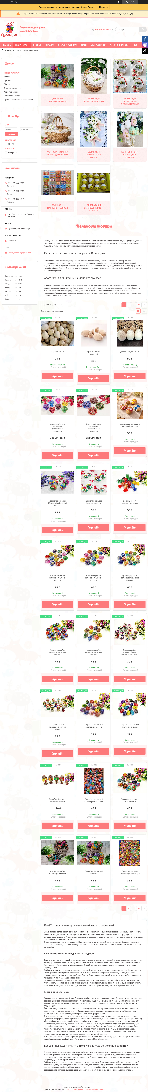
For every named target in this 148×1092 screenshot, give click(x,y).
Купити (57, 376)
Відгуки (7, 84)
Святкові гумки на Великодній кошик (57, 153)
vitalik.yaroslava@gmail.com (19, 253)
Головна (7, 45)
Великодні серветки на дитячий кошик (130, 101)
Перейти (103, 7)
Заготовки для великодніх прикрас (129, 155)
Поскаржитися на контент (73, 1089)
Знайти (11, 134)
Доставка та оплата (67, 45)
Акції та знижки (98, 45)
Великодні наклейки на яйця (57, 206)
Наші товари (21, 45)
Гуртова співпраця (12, 96)
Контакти (49, 45)
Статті (84, 45)
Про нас (37, 45)
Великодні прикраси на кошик (93, 155)
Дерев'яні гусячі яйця (129, 352)
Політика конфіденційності (94, 1089)
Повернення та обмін (120, 45)
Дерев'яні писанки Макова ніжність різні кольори (57, 503)
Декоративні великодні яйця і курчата (93, 208)
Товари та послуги (13, 50)
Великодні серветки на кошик (94, 100)
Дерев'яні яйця (57, 352)
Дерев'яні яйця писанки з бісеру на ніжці (57, 727)
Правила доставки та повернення (18, 99)
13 (139, 305)
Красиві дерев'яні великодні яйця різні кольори (57, 577)
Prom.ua (87, 1087)
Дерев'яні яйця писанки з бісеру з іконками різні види (129, 652)
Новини (7, 77)
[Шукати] (143, 29)
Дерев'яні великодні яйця (58, 100)
